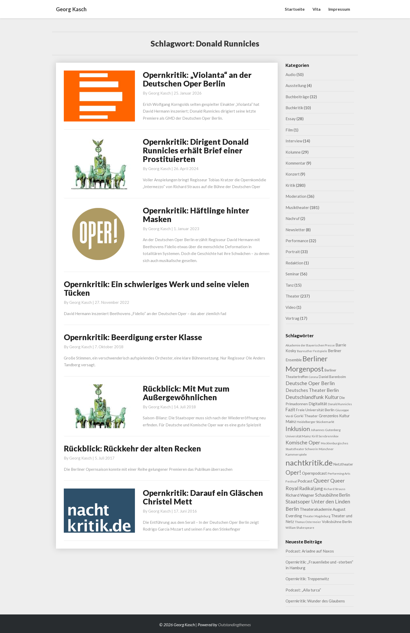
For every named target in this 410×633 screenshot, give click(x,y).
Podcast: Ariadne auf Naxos (310, 551)
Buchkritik (294, 107)
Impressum (339, 9)
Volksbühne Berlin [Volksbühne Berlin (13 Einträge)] (337, 521)
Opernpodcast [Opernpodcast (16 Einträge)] (314, 473)
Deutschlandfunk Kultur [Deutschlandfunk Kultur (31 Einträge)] (312, 397)
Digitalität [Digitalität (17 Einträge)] (318, 403)
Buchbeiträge (297, 96)
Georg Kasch (159, 93)
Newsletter (295, 229)
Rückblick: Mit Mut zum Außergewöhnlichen (186, 393)
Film (289, 129)
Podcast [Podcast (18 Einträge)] (305, 480)
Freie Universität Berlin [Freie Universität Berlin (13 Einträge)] (315, 410)
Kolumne (293, 152)
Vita (316, 9)
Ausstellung (296, 85)
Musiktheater (297, 207)
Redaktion (294, 262)
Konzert (293, 174)
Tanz (290, 285)
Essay (291, 118)
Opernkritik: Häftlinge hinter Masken (196, 215)
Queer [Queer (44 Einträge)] (321, 480)
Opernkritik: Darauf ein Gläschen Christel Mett (203, 497)
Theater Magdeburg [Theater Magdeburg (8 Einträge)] (316, 516)
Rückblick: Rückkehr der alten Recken (132, 448)
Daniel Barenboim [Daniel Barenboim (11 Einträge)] (332, 377)
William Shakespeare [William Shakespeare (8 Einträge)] (300, 527)
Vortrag (292, 318)
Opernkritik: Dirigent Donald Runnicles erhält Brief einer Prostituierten (196, 150)
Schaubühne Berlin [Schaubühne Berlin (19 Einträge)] (332, 494)
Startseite (295, 9)
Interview (294, 140)
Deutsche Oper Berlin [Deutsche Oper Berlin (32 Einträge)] (310, 383)
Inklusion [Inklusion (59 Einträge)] (298, 428)
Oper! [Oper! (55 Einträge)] (293, 472)
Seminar (292, 273)
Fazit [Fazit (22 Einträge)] (290, 409)
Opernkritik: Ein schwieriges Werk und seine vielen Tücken (156, 288)
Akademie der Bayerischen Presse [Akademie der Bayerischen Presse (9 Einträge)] (310, 345)
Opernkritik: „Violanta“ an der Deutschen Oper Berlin (197, 79)
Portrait (293, 251)
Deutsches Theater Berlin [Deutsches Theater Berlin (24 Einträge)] (312, 390)
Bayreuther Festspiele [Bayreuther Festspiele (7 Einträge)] (312, 351)
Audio (291, 74)
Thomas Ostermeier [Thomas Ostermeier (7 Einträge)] (308, 522)
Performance (297, 240)
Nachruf (293, 218)
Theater (293, 296)
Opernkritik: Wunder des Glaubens (315, 601)
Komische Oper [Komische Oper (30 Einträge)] (303, 442)
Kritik (290, 185)
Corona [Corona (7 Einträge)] (313, 377)
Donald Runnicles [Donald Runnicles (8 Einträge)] (340, 404)
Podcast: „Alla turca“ (303, 590)
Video (291, 307)
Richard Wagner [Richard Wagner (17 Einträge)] (300, 494)
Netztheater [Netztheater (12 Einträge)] (343, 464)
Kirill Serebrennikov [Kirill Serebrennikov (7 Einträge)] (325, 436)
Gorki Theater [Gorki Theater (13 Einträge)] (306, 416)
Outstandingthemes (234, 624)
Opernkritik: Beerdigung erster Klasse (133, 337)
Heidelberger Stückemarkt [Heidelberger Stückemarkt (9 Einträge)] (315, 422)
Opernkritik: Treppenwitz (307, 578)
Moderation (296, 196)
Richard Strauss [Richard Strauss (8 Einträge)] (334, 489)
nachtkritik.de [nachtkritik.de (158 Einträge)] (309, 462)
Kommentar (296, 163)
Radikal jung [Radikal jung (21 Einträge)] (311, 488)
